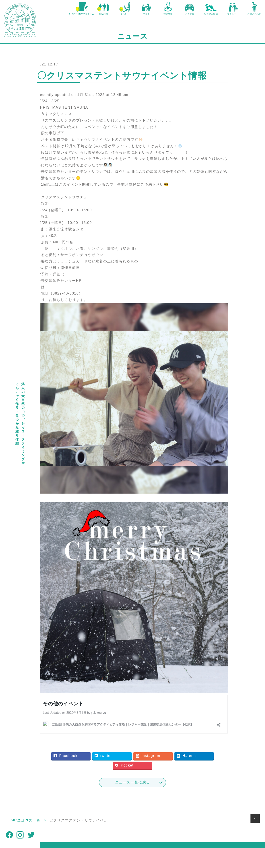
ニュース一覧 (69, 778)
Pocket (165, 723)
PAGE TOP (255, 819)
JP (14, 820)
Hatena (124, 723)
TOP (44, 778)
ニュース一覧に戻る (152, 740)
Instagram (188, 714)
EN (25, 820)
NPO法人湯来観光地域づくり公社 (133, 825)
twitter (144, 714)
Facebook (106, 714)
